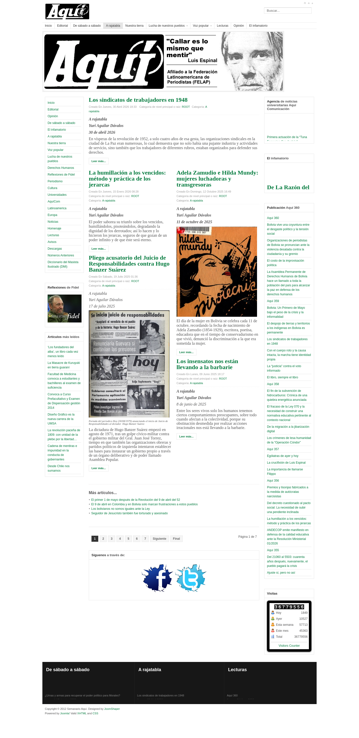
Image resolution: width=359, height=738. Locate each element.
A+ (305, 3)
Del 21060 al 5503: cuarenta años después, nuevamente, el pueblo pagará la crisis (287, 561)
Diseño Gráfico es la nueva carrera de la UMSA (61, 419)
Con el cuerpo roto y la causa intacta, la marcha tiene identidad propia (289, 355)
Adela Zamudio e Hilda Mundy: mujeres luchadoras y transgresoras (217, 178)
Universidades (57, 195)
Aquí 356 (273, 480)
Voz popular (55, 150)
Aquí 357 (273, 449)
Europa (52, 215)
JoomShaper (112, 708)
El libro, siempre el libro (282, 377)
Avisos (52, 242)
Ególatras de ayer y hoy (282, 456)
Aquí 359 (273, 301)
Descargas (55, 248)
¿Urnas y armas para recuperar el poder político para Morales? (82, 699)
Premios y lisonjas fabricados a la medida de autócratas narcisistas (287, 492)
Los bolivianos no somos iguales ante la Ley (120, 509)
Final (176, 538)
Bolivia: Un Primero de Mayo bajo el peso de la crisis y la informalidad (286, 312)
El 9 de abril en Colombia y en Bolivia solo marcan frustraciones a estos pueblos (144, 504)
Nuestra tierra (57, 143)
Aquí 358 (273, 384)
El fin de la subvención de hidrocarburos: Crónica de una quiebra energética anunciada (287, 395)
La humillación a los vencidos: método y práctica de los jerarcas (127, 178)
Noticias (53, 221)
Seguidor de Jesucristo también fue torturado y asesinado (129, 513)
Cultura (52, 188)
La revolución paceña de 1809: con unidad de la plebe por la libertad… (64, 434)
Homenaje (54, 228)
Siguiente (159, 538)
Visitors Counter (289, 645)
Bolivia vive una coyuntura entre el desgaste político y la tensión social (288, 229)
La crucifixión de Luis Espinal (286, 462)
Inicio (51, 103)
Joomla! (64, 713)
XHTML (82, 713)
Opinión (53, 116)
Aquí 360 (273, 218)
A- (312, 3)
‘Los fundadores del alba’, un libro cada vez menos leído (63, 351)
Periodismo (55, 181)
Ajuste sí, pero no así (281, 572)
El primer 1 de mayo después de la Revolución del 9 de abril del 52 (135, 500)
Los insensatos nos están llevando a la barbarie (207, 364)
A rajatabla (55, 136)
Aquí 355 (273, 550)
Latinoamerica (57, 208)
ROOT (186, 106)
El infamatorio (57, 129)
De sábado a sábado (61, 123)
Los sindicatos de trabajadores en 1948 (138, 100)
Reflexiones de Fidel (61, 174)
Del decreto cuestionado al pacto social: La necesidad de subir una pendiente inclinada (289, 507)
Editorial (53, 109)
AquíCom (54, 201)
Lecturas (53, 235)
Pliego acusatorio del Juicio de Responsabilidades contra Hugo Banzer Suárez (129, 263)
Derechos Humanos (61, 168)
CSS (95, 713)
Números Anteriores (61, 255)
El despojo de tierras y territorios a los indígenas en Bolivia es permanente (288, 328)
